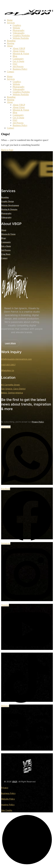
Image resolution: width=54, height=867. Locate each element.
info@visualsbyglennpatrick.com (16, 359)
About (10, 46)
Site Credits (6, 810)
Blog (15, 56)
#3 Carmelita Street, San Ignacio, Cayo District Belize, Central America (13, 388)
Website (16, 28)
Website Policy (8, 799)
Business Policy (20, 69)
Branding (11, 40)
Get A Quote (18, 61)
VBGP (14, 781)
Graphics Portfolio (21, 35)
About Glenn (19, 51)
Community (18, 58)
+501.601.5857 (8, 364)
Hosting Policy (8, 804)
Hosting (10, 43)
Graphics (17, 25)
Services (11, 22)
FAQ (15, 64)
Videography (19, 33)
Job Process (18, 66)
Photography (18, 30)
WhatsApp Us (7, 370)
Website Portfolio (21, 38)
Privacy (4, 787)
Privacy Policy (38, 422)
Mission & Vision (21, 53)
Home (10, 20)
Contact (10, 71)
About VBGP (19, 48)
